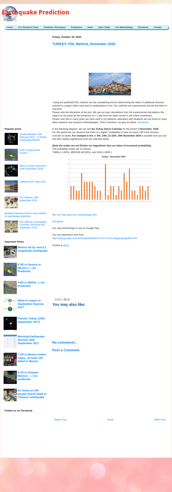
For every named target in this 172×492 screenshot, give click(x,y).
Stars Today (104, 27)
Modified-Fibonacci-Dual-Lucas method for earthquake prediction (25, 215)
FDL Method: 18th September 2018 (28, 199)
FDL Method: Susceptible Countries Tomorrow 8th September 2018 (32, 225)
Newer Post (60, 419)
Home (10, 27)
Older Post (159, 419)
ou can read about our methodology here (75, 214)
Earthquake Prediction (35, 12)
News (90, 27)
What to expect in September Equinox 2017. (31, 304)
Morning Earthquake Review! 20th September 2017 (31, 340)
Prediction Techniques (55, 27)
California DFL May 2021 (32, 181)
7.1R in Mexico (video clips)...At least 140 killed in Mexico (32, 358)
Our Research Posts (28, 27)
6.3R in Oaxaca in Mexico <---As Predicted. (29, 268)
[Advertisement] (110, 62)
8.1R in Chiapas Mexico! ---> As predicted (28, 376)
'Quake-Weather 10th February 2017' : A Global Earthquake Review (32, 137)
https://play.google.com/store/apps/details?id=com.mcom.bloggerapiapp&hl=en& (94, 238)
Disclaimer (143, 27)
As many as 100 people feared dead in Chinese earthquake (32, 394)
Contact (158, 27)
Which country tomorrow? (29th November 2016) (32, 167)
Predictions (76, 27)
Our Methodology (124, 27)
